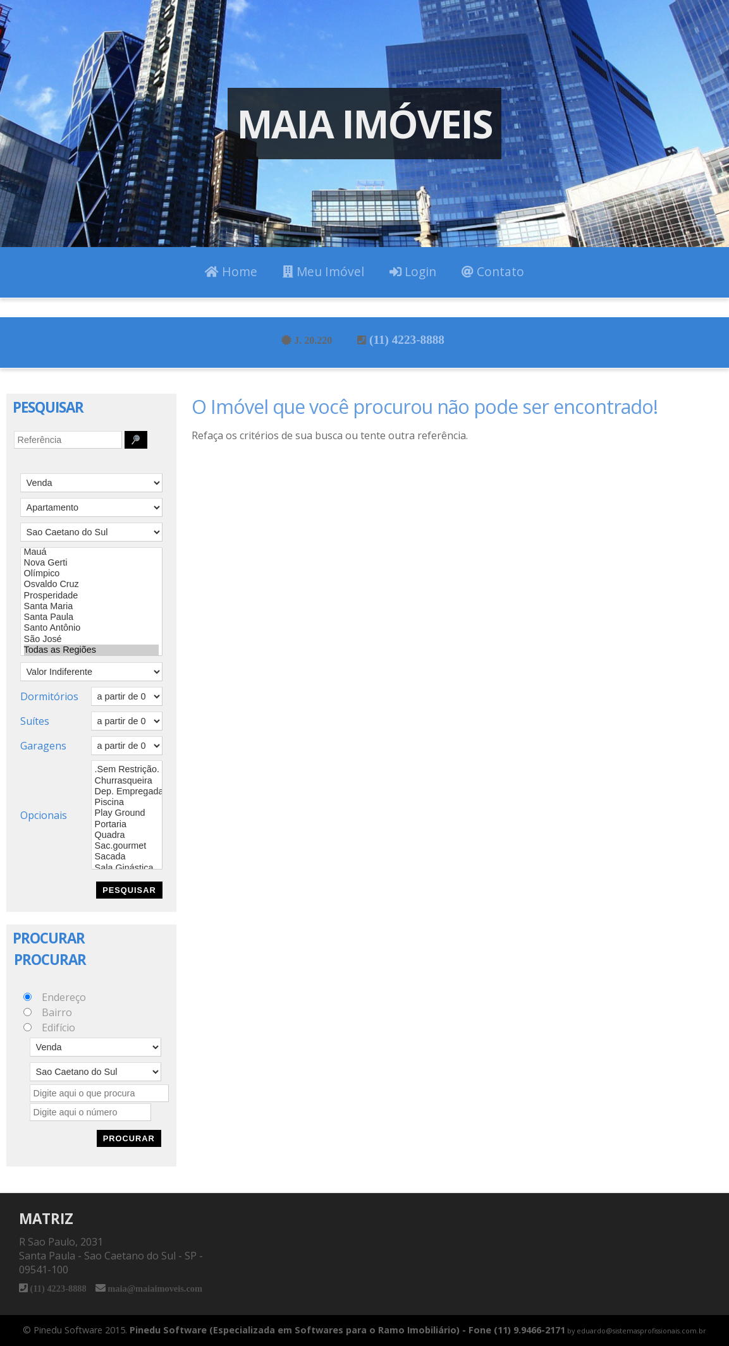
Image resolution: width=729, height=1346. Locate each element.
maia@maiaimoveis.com (154, 1288)
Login (412, 271)
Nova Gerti (91, 562)
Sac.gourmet (127, 845)
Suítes (34, 721)
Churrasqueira (127, 780)
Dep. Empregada (127, 791)
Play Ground (127, 813)
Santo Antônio (91, 627)
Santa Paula (91, 617)
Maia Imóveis (364, 123)
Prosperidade (91, 595)
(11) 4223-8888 (406, 339)
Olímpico (91, 573)
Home (231, 271)
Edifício (58, 1027)
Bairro (57, 1012)
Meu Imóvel (323, 271)
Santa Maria (91, 606)
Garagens (43, 746)
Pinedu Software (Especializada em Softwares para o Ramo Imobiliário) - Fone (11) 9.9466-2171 (347, 1330)
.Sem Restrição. (127, 769)
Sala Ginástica (127, 868)
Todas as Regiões (91, 650)
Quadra (127, 835)
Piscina (127, 802)
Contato (493, 271)
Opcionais (43, 815)
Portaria (127, 824)
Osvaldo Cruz (91, 584)
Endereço (64, 997)
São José (91, 639)
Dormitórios (49, 696)
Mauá (91, 552)
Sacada (127, 856)
